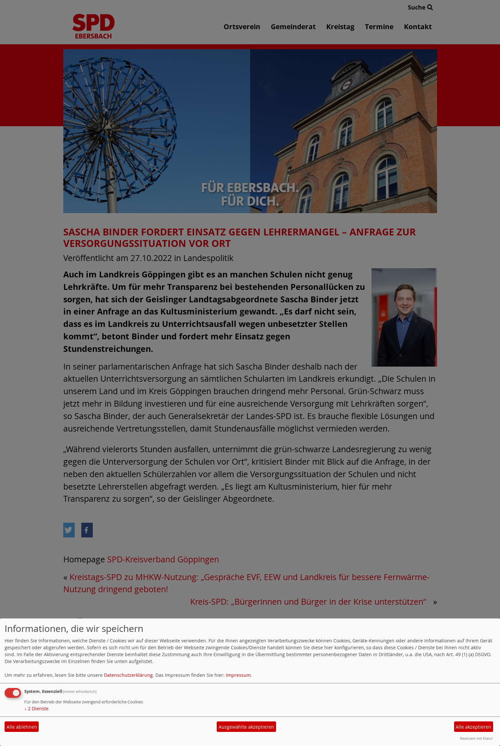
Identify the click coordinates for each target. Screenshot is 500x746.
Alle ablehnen (22, 727)
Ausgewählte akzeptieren (246, 727)
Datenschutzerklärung (128, 675)
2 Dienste (36, 708)
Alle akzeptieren (473, 727)
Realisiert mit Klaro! (476, 738)
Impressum (238, 675)
